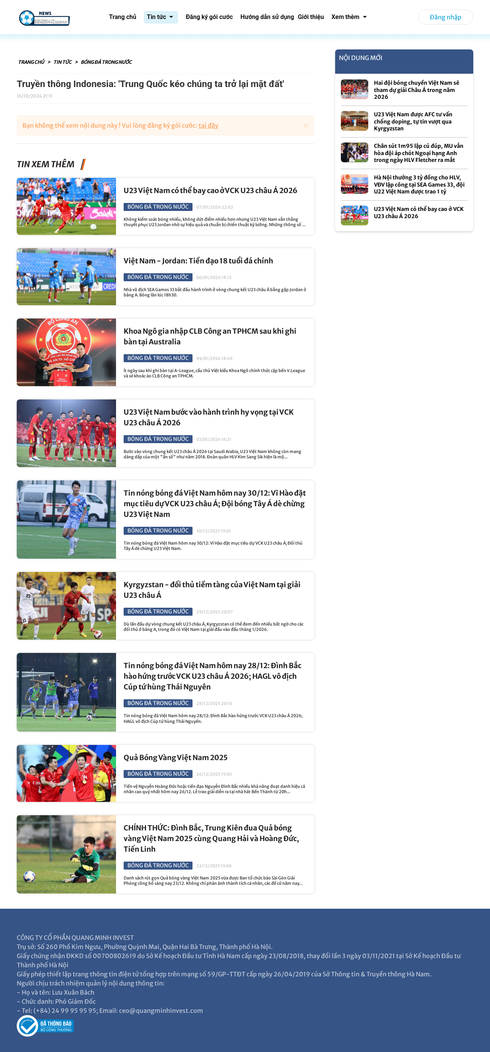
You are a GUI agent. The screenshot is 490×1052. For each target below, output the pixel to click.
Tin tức (62, 62)
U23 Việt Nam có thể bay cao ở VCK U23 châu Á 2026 (211, 190)
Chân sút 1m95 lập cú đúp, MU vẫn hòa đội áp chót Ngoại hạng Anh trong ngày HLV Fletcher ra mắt (418, 153)
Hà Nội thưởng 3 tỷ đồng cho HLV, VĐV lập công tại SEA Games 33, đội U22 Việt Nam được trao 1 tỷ (419, 184)
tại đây (208, 125)
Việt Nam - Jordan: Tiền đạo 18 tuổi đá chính (198, 261)
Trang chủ (31, 62)
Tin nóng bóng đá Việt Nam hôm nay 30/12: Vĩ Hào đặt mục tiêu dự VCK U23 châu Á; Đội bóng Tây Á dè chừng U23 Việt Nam (215, 504)
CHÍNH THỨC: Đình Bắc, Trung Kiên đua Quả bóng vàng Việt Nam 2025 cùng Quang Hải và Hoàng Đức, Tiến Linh (211, 839)
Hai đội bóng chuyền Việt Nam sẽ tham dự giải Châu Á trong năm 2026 (416, 89)
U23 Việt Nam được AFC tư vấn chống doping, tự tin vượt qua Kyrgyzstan (413, 121)
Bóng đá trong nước (106, 62)
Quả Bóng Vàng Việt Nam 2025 (176, 757)
